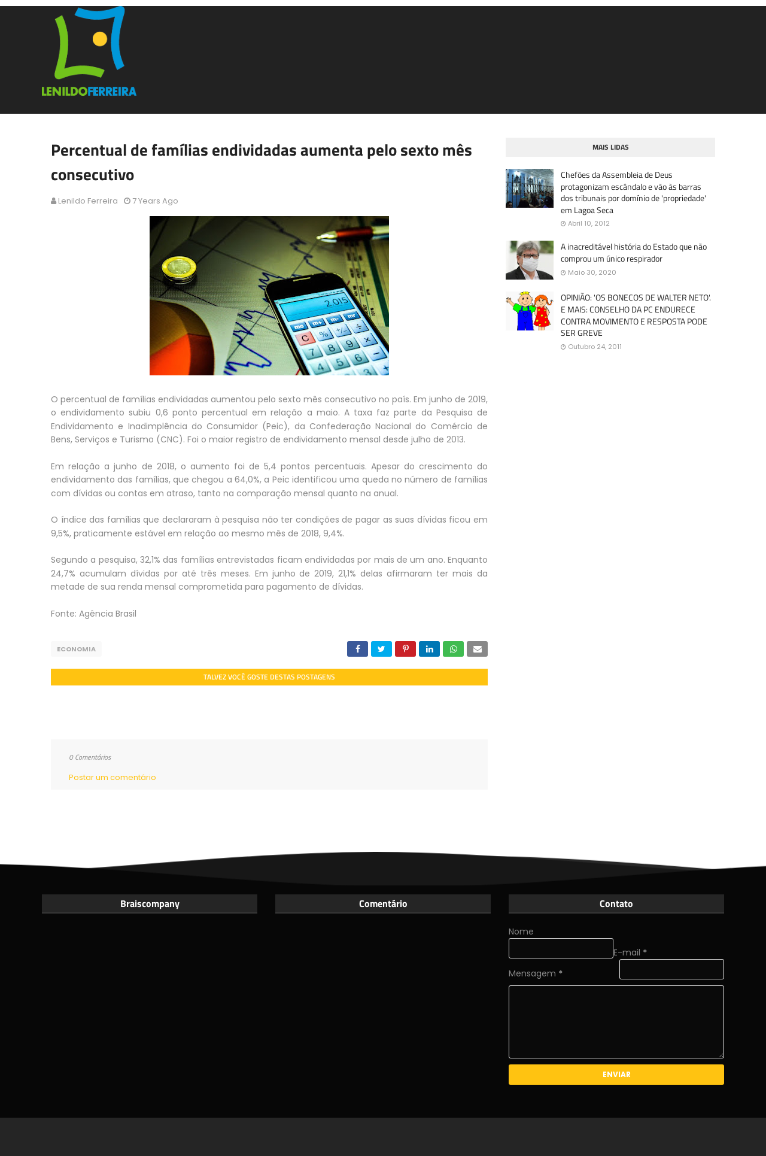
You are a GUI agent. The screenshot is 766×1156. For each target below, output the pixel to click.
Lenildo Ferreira (88, 201)
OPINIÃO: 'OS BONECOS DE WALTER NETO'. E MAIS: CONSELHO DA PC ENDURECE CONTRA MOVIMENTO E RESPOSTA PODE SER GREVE (636, 315)
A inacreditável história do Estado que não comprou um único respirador (634, 252)
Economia (76, 649)
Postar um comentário (112, 777)
